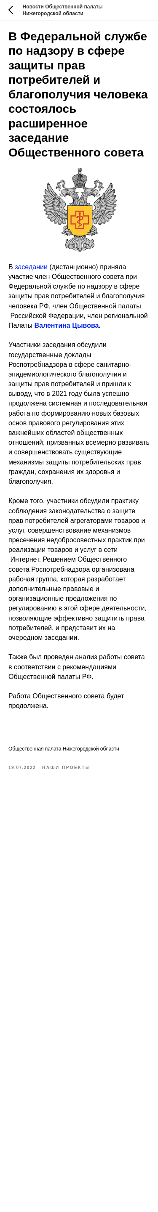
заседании (31, 267)
